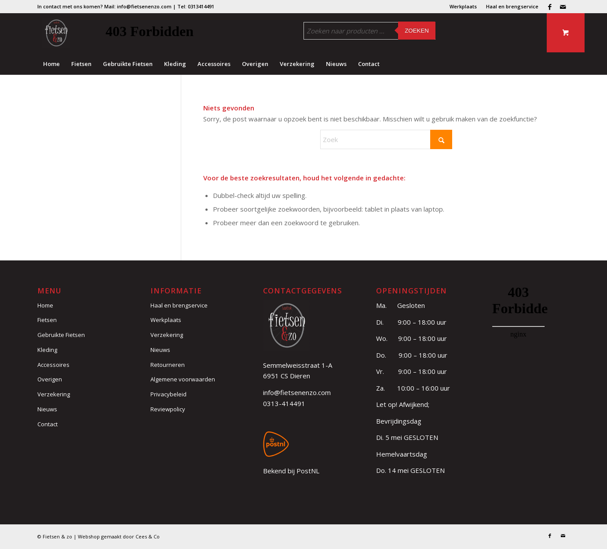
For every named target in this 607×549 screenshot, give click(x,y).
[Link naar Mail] (563, 6)
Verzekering (53, 394)
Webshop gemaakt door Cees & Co (119, 536)
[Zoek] (386, 139)
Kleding (47, 350)
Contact (47, 424)
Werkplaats (463, 6)
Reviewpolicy (167, 409)
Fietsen (47, 320)
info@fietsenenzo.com (297, 392)
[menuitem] (463, 6)
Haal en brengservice (512, 6)
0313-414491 (284, 403)
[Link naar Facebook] (549, 6)
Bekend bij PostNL (291, 470)
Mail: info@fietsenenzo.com (138, 6)
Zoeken (417, 30)
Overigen (49, 379)
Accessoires (53, 365)
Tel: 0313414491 (195, 6)
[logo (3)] (56, 33)
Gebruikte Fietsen (61, 335)
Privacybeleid (168, 394)
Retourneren (167, 365)
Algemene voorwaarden (182, 379)
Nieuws (47, 409)
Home (45, 305)
